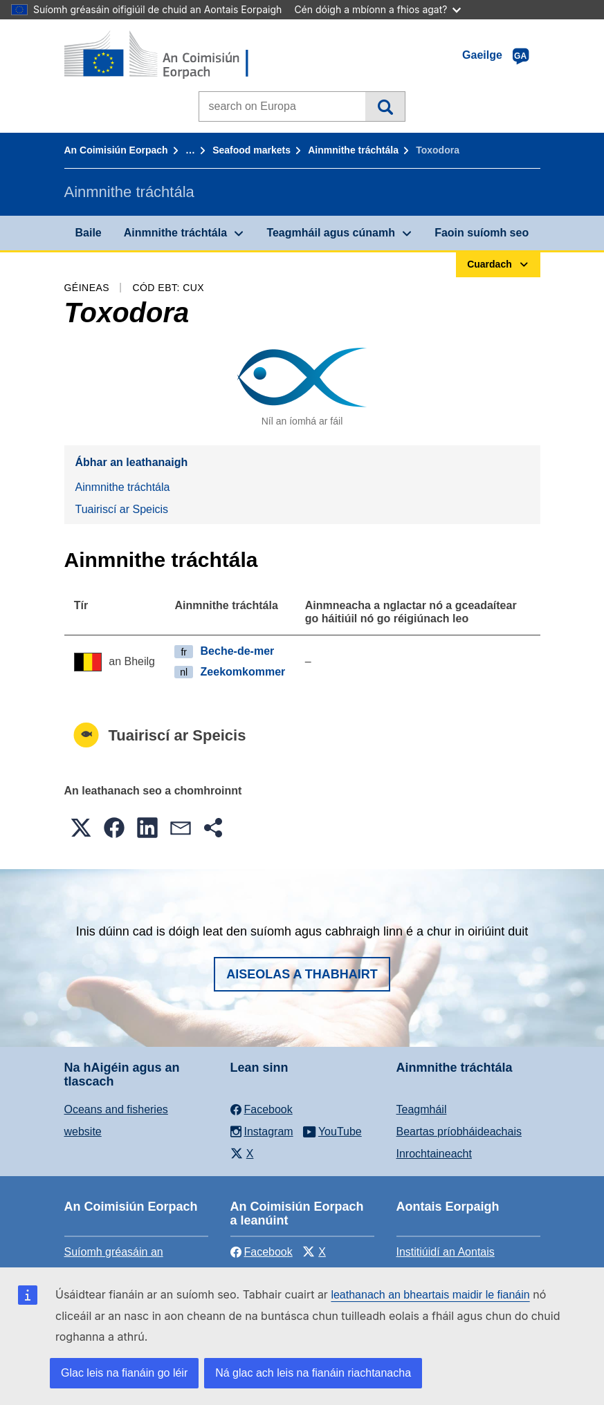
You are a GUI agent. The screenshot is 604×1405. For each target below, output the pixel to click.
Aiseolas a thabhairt (302, 974)
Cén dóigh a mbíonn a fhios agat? (377, 9)
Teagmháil (421, 1109)
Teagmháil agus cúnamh (330, 233)
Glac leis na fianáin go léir (124, 1373)
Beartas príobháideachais (459, 1131)
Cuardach (385, 106)
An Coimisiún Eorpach (116, 150)
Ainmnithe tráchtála (353, 150)
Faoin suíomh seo (481, 233)
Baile (88, 233)
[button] (81, 827)
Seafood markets (251, 150)
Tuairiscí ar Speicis (122, 509)
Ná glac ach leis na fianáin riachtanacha (313, 1373)
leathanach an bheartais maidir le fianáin (430, 1295)
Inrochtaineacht (434, 1154)
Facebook (261, 1252)
